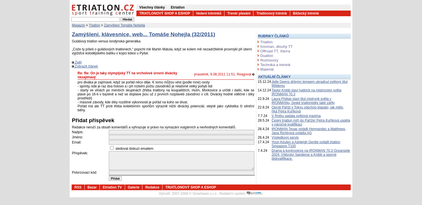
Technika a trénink (275, 65)
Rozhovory (269, 60)
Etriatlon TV (112, 187)
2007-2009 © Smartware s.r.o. (194, 194)
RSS (78, 187)
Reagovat (245, 74)
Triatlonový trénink (271, 13)
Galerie (134, 187)
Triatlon (94, 25)
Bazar (92, 187)
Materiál (267, 69)
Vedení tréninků (208, 13)
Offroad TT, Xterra (275, 51)
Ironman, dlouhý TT (276, 46)
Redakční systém (241, 194)
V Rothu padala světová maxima (296, 116)
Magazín (78, 25)
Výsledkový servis (285, 138)
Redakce (152, 187)
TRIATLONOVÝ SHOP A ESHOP (164, 13)
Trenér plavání (238, 13)
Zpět (77, 62)
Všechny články (152, 7)
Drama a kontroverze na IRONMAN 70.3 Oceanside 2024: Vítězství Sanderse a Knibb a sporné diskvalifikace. (311, 155)
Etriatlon (178, 7)
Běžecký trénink (306, 13)
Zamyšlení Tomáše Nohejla (124, 25)
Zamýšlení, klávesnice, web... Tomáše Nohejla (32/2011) (143, 34)
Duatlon (266, 56)
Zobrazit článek (85, 66)
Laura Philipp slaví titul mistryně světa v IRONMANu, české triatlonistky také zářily (303, 101)
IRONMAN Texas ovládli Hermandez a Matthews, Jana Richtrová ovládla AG (309, 131)
